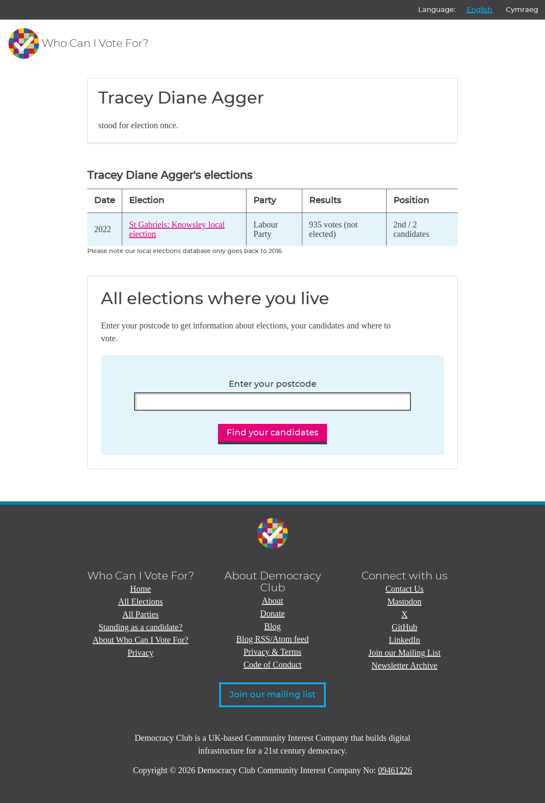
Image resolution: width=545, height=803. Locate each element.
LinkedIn (404, 640)
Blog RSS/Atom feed (272, 639)
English (479, 9)
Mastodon (404, 601)
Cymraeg (522, 9)
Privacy (140, 652)
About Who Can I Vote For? (141, 640)
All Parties (141, 614)
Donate (272, 613)
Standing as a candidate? (140, 627)
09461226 (395, 770)
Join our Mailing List (404, 652)
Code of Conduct (273, 664)
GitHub (404, 627)
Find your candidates (272, 433)
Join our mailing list (272, 695)
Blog (272, 626)
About (272, 600)
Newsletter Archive (405, 665)
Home (140, 588)
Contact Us (404, 588)
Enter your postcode (272, 384)
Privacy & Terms (272, 651)
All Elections (140, 601)
